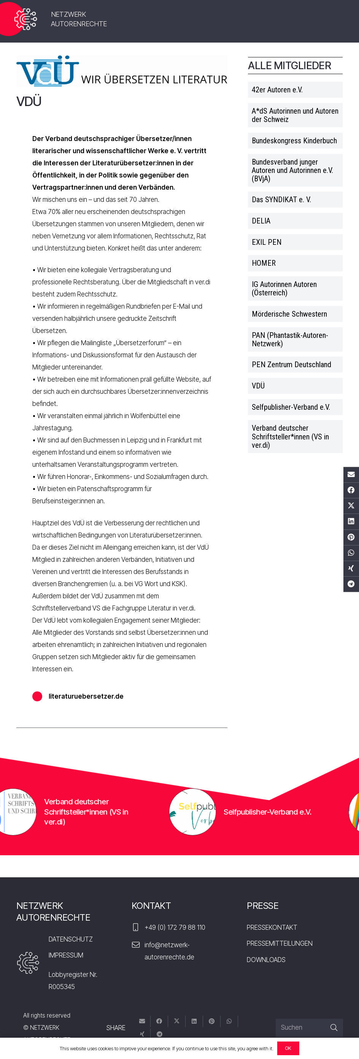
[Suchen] (309, 1028)
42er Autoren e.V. (277, 89)
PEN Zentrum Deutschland (291, 364)
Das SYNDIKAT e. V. (281, 199)
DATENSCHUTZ (71, 939)
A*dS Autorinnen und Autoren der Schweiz (295, 115)
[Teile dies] (351, 490)
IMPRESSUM (66, 955)
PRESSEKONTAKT (272, 927)
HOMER (264, 263)
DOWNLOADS (266, 960)
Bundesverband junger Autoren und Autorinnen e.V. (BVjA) (292, 170)
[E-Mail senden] (351, 474)
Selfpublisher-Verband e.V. (291, 407)
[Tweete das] (351, 506)
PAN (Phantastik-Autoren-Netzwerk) (290, 339)
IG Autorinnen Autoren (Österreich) (284, 288)
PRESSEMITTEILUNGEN (280, 943)
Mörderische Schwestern (289, 314)
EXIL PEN (266, 242)
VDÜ (258, 385)
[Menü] (328, 20)
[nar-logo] (25, 19)
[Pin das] (351, 537)
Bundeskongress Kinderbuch (294, 140)
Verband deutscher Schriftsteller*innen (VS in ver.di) (290, 436)
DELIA (261, 220)
